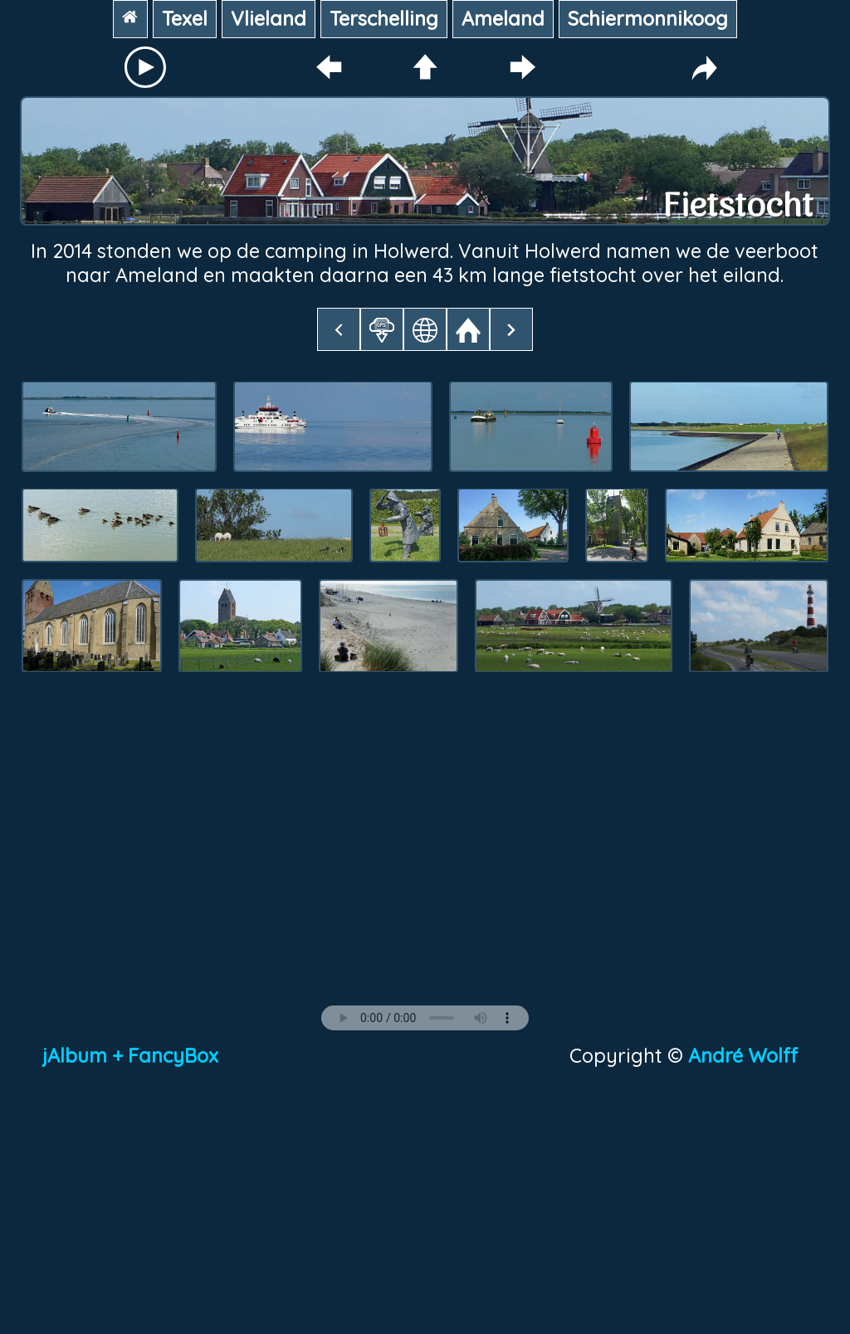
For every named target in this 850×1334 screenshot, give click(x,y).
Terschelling (384, 19)
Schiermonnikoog (648, 19)
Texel (185, 19)
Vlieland (268, 19)
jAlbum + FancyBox (130, 1056)
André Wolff (748, 1056)
